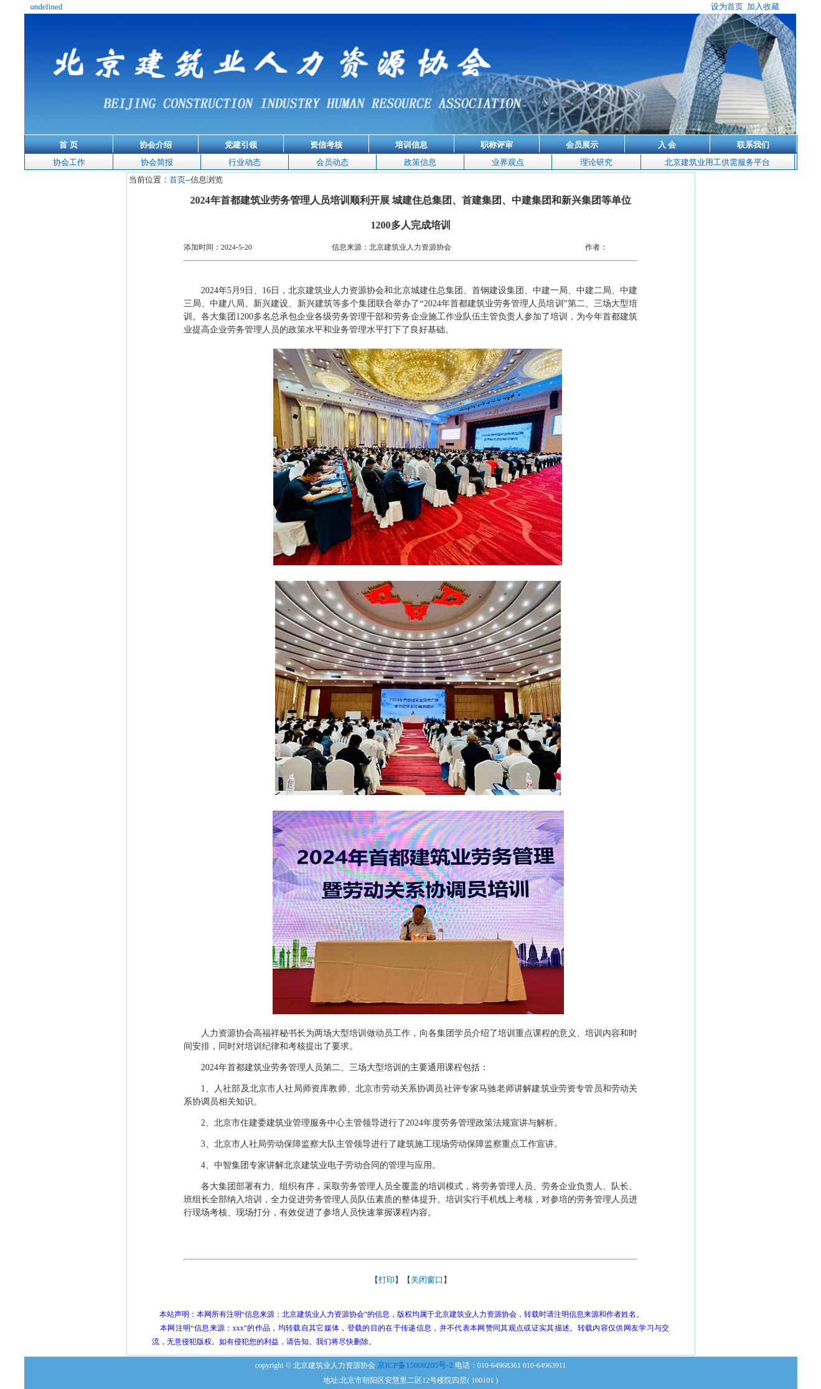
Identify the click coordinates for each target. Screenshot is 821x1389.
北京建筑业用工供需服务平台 (717, 162)
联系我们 (753, 144)
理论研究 (596, 162)
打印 (386, 1279)
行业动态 (244, 162)
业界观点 (508, 162)
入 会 (667, 144)
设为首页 (727, 6)
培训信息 (411, 144)
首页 (177, 179)
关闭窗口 (427, 1279)
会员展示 (582, 144)
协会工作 (69, 162)
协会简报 (157, 162)
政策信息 (420, 162)
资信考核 (326, 144)
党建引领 (241, 144)
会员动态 (332, 162)
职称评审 (497, 144)
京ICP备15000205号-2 (415, 1365)
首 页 (68, 144)
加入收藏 (763, 6)
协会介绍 (155, 144)
